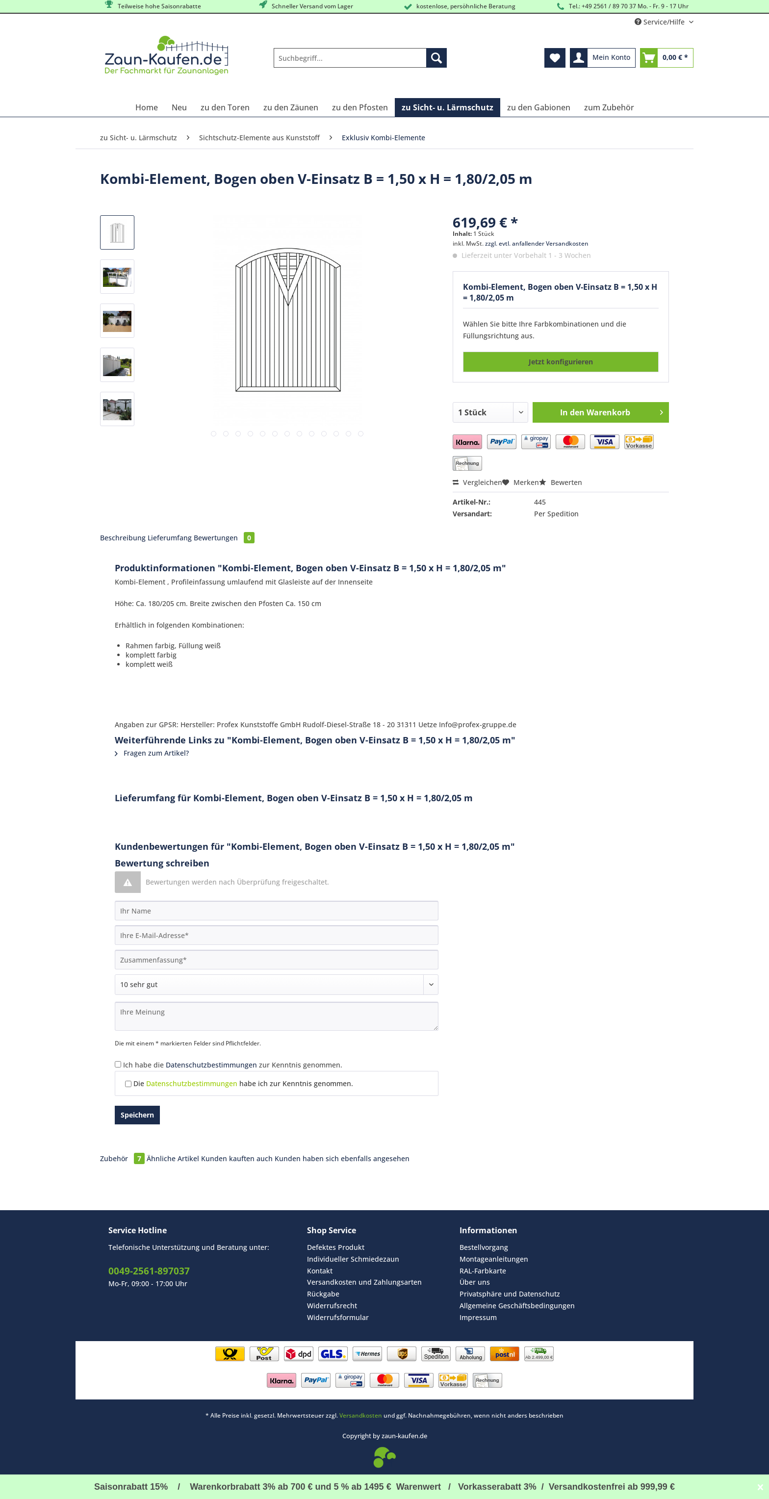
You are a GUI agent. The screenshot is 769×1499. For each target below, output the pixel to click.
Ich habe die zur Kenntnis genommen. (232, 1064)
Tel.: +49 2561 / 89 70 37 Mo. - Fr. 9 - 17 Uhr (622, 6)
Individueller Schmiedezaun (353, 1259)
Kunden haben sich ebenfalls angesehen (342, 1158)
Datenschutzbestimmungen (211, 1064)
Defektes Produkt (335, 1247)
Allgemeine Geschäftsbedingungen (517, 1305)
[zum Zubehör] (609, 107)
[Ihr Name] (276, 910)
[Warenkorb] (666, 58)
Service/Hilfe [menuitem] (661, 21)
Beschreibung (123, 537)
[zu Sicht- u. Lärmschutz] (447, 107)
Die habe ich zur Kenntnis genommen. (243, 1083)
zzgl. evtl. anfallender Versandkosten (537, 243)
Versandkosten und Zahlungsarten (364, 1282)
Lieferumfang (170, 537)
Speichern (137, 1114)
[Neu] (179, 107)
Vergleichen (477, 482)
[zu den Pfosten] (360, 107)
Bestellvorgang (484, 1247)
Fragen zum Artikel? (152, 753)
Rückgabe (323, 1293)
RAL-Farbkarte (483, 1270)
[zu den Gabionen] (538, 107)
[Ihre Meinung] (276, 1016)
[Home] (146, 107)
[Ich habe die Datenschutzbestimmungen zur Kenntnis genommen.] (118, 1064)
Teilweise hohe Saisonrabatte (152, 5)
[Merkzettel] (554, 58)
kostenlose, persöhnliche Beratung (458, 6)
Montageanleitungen (494, 1259)
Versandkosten (360, 1415)
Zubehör (123, 1158)
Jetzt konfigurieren (561, 361)
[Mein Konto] (603, 58)
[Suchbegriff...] (360, 58)
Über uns (475, 1282)
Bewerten (560, 482)
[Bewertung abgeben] (276, 984)
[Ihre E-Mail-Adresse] (276, 935)
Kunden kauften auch (237, 1158)
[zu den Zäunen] (290, 107)
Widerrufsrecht (332, 1305)
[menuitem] (360, 62)
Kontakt (320, 1270)
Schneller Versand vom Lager (305, 5)
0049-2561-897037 (149, 1271)
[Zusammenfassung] (276, 959)
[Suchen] (436, 58)
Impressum (478, 1317)
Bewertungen (224, 537)
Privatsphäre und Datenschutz (510, 1293)
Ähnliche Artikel (173, 1158)
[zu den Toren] (225, 107)
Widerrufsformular (338, 1317)
